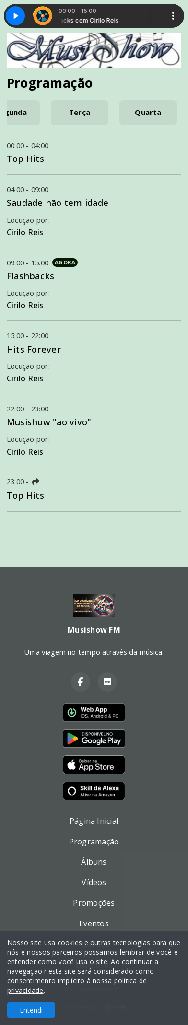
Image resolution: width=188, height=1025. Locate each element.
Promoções (94, 903)
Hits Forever (34, 349)
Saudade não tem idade (57, 202)
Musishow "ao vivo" (49, 422)
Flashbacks (30, 276)
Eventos (94, 923)
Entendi (31, 1009)
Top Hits (25, 158)
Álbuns (93, 861)
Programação (94, 841)
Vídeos (94, 882)
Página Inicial (94, 821)
